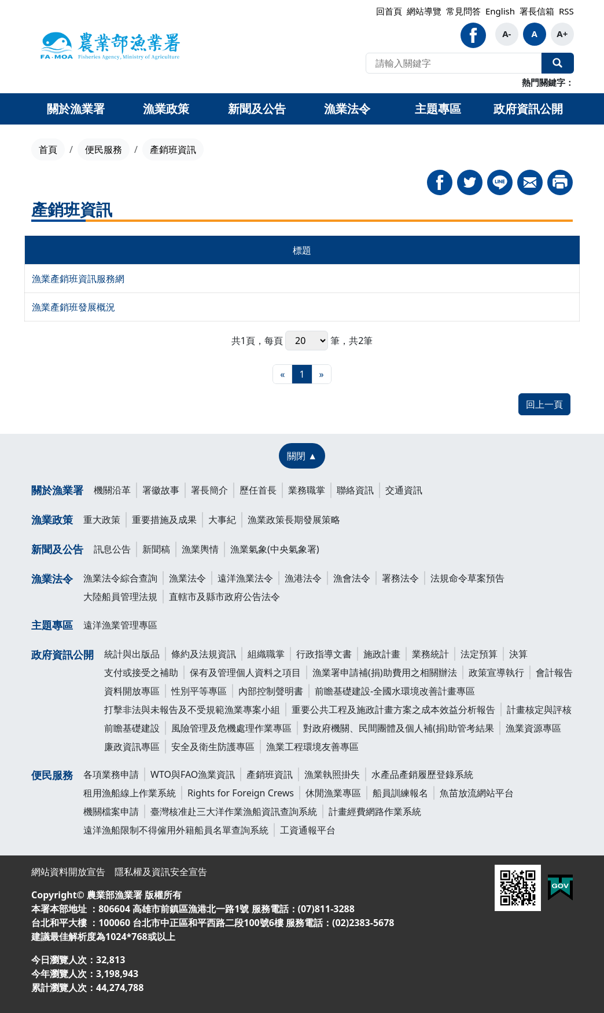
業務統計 (430, 654)
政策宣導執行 (496, 672)
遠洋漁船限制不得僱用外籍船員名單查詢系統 (175, 830)
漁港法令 (303, 578)
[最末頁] (322, 374)
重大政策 (101, 519)
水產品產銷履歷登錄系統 (422, 774)
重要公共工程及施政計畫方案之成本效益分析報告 (393, 709)
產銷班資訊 (269, 774)
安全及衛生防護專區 (213, 746)
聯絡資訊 (355, 490)
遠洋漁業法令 (245, 578)
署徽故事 (160, 490)
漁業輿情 (200, 549)
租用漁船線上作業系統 (129, 793)
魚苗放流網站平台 (477, 793)
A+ (562, 33)
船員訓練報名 (400, 793)
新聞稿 (156, 549)
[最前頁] (282, 374)
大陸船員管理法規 (120, 596)
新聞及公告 (57, 549)
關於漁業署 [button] (76, 108)
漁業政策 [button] (166, 108)
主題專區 (52, 625)
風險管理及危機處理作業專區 (231, 728)
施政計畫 (381, 654)
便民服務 (103, 149)
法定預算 (479, 654)
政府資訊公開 (62, 654)
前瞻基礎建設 (132, 728)
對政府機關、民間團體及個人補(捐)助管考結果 (398, 728)
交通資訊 (403, 490)
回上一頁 (544, 404)
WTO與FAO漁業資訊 (192, 774)
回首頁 (389, 11)
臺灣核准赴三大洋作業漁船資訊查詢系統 (233, 811)
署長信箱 (537, 11)
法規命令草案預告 (467, 578)
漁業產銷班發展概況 (73, 307)
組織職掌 (266, 654)
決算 (518, 654)
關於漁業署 (57, 490)
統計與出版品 (132, 654)
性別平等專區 (199, 691)
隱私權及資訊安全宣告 (161, 871)
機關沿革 (112, 490)
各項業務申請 (111, 774)
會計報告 (554, 672)
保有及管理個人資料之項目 (245, 672)
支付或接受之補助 (141, 672)
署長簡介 (209, 490)
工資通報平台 (308, 830)
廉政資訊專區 (132, 746)
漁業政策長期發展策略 (294, 519)
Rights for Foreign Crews (240, 793)
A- (506, 33)
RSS (566, 11)
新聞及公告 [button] (257, 108)
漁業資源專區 (533, 728)
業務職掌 (306, 490)
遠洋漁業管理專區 (120, 625)
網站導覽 (424, 11)
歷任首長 (258, 490)
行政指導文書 (324, 654)
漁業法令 (52, 579)
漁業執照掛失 (332, 774)
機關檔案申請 (111, 811)
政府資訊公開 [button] (528, 108)
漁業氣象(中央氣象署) (274, 549)
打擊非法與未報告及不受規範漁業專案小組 (192, 709)
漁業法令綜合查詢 (120, 578)
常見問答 (463, 11)
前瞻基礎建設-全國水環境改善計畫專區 (395, 691)
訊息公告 (112, 549)
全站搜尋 (558, 63)
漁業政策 (52, 519)
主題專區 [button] (438, 108)
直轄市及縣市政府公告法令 (224, 596)
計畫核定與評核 (539, 709)
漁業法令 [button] (347, 108)
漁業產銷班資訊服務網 (78, 278)
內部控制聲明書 (270, 691)
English (500, 11)
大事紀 (222, 519)
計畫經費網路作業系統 (375, 811)
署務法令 (400, 578)
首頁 (48, 149)
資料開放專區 (132, 691)
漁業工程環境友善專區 (312, 746)
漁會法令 (351, 578)
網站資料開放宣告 (68, 871)
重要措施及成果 (164, 519)
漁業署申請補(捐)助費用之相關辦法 (384, 672)
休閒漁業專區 (333, 793)
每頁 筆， (306, 340)
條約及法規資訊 (203, 654)
